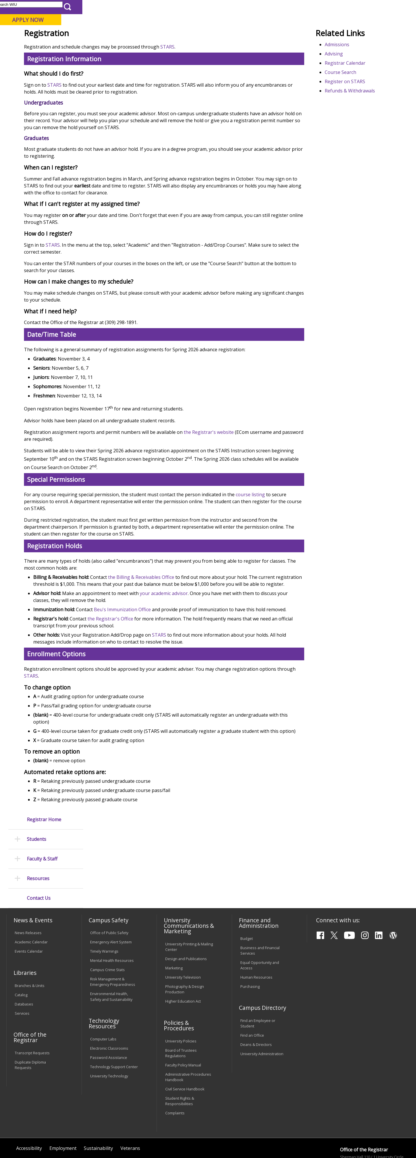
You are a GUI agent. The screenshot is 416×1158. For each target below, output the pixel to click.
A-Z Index (292, 7)
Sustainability (98, 1113)
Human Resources (256, 942)
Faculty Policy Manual (183, 1029)
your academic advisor (227, 643)
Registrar (126, 59)
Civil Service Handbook (185, 1053)
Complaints (175, 1077)
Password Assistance (108, 1022)
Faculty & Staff (42, 117)
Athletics (215, 45)
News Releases (28, 897)
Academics (85, 45)
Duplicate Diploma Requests (30, 1029)
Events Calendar (29, 916)
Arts (187, 45)
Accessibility (29, 1113)
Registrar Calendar (360, 105)
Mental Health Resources (112, 925)
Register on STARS (360, 124)
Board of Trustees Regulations (181, 1017)
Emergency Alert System (111, 907)
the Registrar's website (272, 474)
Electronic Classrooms (109, 1013)
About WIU (47, 45)
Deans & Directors (256, 1009)
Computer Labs (103, 1003)
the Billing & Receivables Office (204, 620)
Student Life (282, 45)
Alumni (160, 45)
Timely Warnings (104, 916)
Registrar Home (44, 77)
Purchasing (250, 951)
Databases (24, 968)
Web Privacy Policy (129, 1138)
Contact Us (39, 156)
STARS (231, 89)
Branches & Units (29, 950)
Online (166, 34)
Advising (349, 96)
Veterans (130, 1113)
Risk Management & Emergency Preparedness (112, 946)
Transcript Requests (32, 1017)
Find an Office (252, 1000)
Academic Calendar (31, 907)
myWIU (312, 7)
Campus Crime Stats (107, 934)
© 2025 (22, 1138)
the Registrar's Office (173, 675)
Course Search (356, 114)
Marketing (174, 932)
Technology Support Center (114, 1031)
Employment (63, 1113)
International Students (88, 7)
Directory (269, 7)
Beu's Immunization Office (185, 659)
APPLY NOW (361, 20)
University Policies (180, 1005)
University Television (183, 942)
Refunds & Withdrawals (365, 133)
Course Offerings (240, 7)
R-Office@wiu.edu (366, 1145)
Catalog (21, 959)
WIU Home (102, 59)
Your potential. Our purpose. (65, 34)
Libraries (211, 7)
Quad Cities (140, 34)
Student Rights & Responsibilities (179, 1065)
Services (22, 978)
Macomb (112, 34)
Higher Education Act (183, 966)
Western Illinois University (92, 25)
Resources (38, 136)
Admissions (124, 45)
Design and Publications (186, 923)
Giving (247, 45)
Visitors (56, 7)
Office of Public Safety (109, 897)
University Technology (109, 1040)
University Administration (261, 1018)
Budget (246, 903)
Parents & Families (26, 7)
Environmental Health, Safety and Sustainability (111, 961)
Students (36, 97)
